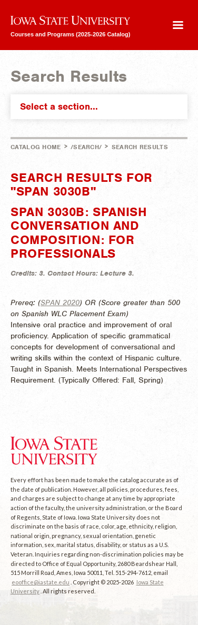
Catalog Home (36, 147)
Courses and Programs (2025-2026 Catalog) (70, 34)
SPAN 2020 (60, 302)
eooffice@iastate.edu (41, 582)
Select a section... (101, 106)
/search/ (86, 147)
